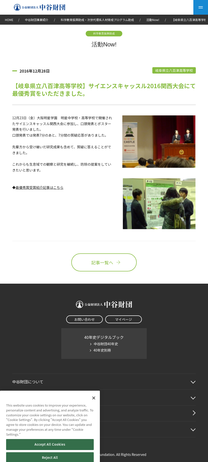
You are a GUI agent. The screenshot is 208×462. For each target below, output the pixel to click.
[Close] (93, 404)
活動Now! (152, 20)
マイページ (123, 319)
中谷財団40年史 (106, 343)
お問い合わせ (84, 319)
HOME (9, 20)
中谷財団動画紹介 (27, 413)
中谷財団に (27, 382)
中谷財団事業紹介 (37, 20)
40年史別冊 (102, 350)
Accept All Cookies (49, 451)
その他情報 (22, 429)
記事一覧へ (104, 262)
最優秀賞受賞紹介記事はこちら (39, 187)
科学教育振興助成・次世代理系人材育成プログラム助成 (97, 20)
